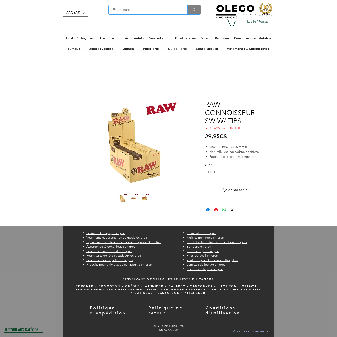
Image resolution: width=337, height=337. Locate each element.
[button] (75, 13)
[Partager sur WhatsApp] (224, 209)
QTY (209, 165)
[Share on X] (232, 209)
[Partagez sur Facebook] (207, 209)
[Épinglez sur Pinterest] (216, 209)
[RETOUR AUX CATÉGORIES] (23, 329)
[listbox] (75, 13)
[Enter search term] (145, 9)
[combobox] (235, 172)
